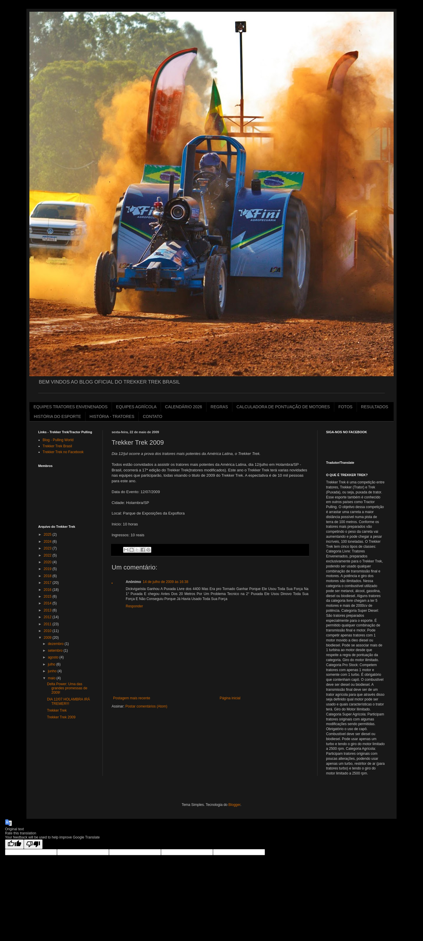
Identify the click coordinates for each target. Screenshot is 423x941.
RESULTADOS (374, 406)
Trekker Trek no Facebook (63, 452)
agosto (53, 657)
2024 (48, 542)
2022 (48, 555)
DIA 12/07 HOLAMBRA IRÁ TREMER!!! (68, 701)
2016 (48, 590)
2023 (48, 548)
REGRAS (219, 406)
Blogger (235, 805)
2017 (48, 583)
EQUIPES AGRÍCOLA (136, 406)
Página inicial (230, 698)
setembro (55, 650)
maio (52, 678)
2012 (48, 617)
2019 (48, 569)
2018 (48, 576)
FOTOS (345, 406)
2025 (48, 534)
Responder (134, 606)
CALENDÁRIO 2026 (183, 406)
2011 (48, 624)
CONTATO (152, 416)
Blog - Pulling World (58, 440)
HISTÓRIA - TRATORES (112, 416)
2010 (48, 631)
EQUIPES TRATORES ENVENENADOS (70, 406)
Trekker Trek (57, 710)
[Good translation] (14, 844)
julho (52, 664)
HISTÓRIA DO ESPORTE (57, 416)
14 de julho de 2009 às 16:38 (165, 582)
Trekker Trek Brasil (57, 446)
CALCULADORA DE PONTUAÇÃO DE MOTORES (283, 406)
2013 (48, 610)
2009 (48, 638)
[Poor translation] (33, 844)
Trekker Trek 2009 (61, 717)
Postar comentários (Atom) (146, 706)
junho (53, 671)
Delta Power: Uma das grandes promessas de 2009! (67, 688)
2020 (48, 562)
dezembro (56, 644)
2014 (48, 603)
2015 (48, 596)
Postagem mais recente (131, 698)
